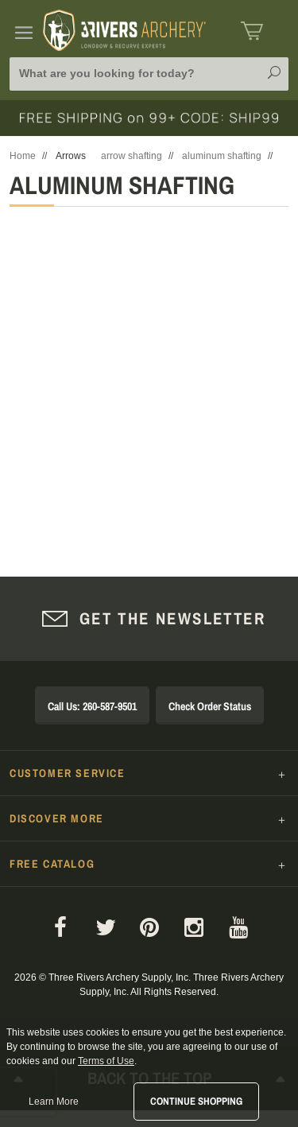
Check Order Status (209, 706)
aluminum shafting (221, 155)
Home (23, 155)
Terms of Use (106, 1061)
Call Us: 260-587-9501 (92, 706)
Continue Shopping (196, 1101)
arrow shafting (131, 155)
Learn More (54, 1101)
